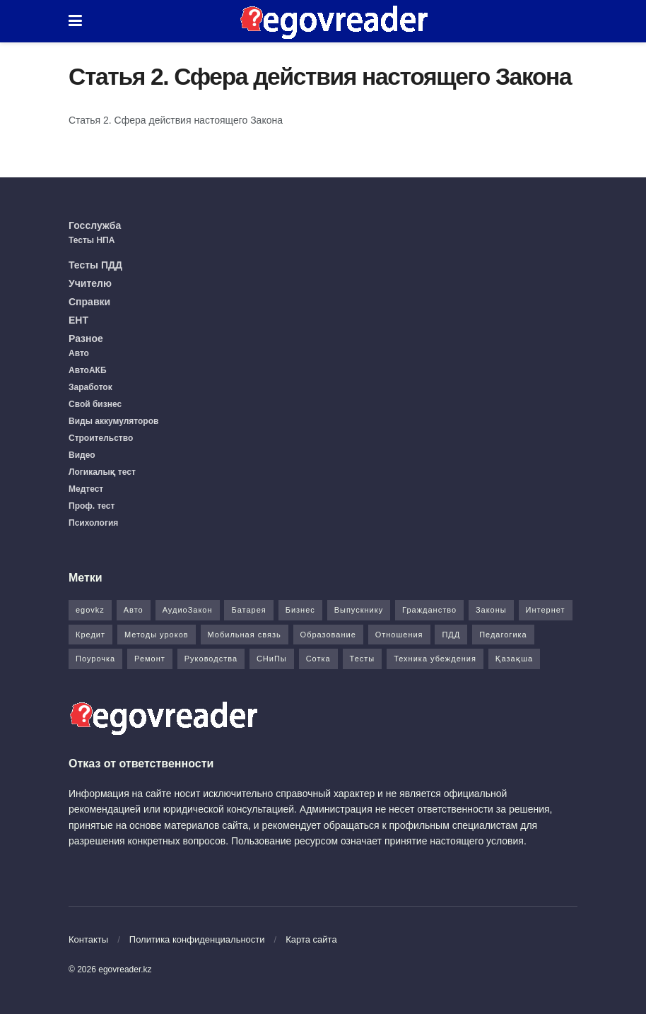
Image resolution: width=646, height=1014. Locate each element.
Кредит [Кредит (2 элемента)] (90, 634)
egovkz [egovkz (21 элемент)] (90, 610)
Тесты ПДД (95, 265)
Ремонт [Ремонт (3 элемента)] (149, 658)
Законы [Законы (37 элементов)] (491, 610)
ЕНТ (78, 320)
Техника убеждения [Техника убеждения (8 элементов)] (435, 658)
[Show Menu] (75, 21)
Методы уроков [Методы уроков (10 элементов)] (156, 634)
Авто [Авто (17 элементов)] (133, 610)
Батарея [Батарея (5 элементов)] (248, 610)
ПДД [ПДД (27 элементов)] (451, 634)
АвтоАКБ (88, 370)
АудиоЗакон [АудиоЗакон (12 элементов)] (188, 610)
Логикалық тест (102, 472)
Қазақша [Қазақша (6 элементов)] (514, 658)
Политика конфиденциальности (197, 939)
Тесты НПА (91, 240)
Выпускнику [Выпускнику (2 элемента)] (359, 610)
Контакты (88, 939)
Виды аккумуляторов (113, 421)
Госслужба (95, 225)
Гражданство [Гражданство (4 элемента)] (429, 610)
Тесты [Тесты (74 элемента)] (362, 658)
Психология (93, 523)
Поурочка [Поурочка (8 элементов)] (95, 658)
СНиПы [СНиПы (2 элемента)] (272, 658)
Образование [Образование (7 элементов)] (328, 634)
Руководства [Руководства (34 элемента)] (210, 658)
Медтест (86, 489)
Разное (86, 338)
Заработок (90, 387)
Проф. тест (91, 506)
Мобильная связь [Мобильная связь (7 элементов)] (244, 634)
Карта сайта (311, 939)
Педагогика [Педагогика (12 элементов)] (503, 634)
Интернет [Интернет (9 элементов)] (545, 610)
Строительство (101, 438)
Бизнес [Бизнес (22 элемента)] (300, 610)
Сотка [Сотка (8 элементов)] (318, 658)
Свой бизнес (95, 404)
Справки (89, 301)
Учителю (90, 283)
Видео (82, 455)
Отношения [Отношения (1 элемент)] (399, 634)
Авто (79, 353)
